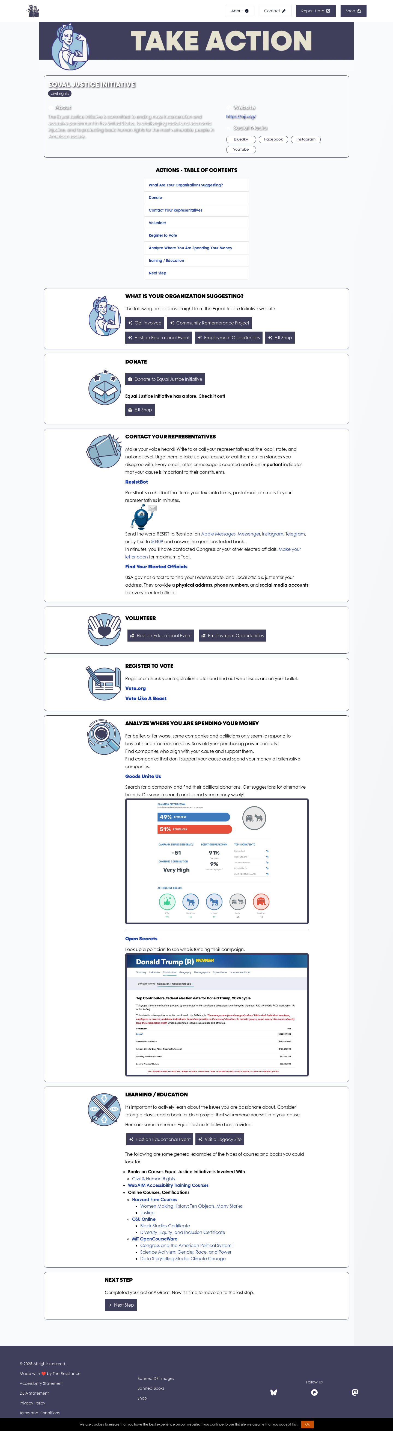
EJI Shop (280, 337)
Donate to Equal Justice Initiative (165, 379)
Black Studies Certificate (165, 1225)
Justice (147, 1212)
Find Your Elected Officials (156, 567)
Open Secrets (141, 939)
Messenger (249, 534)
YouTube (241, 150)
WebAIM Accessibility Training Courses (168, 1185)
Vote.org (135, 688)
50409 (157, 541)
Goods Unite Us (143, 776)
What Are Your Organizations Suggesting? (186, 185)
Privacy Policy (32, 1403)
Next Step (157, 273)
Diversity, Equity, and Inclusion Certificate (182, 1232)
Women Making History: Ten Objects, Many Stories (191, 1206)
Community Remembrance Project (209, 323)
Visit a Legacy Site (220, 1139)
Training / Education (166, 260)
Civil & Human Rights (153, 1178)
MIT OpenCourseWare (154, 1239)
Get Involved (145, 323)
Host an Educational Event (158, 337)
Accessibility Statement (41, 1383)
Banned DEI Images (156, 1378)
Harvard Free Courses (154, 1199)
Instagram (305, 139)
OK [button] (307, 1424)
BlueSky (241, 139)
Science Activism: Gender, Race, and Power (185, 1252)
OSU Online (144, 1219)
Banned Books (151, 1388)
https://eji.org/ (241, 116)
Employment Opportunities (229, 337)
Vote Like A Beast (145, 698)
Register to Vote (163, 235)
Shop (142, 1398)
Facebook (273, 139)
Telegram (295, 534)
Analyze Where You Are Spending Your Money (190, 247)
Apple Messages (218, 534)
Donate (155, 197)
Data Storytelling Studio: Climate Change (183, 1258)
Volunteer (157, 222)
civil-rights (60, 93)
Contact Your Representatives (175, 210)
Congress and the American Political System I (187, 1245)
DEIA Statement (34, 1393)
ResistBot (136, 482)
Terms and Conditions (39, 1412)
